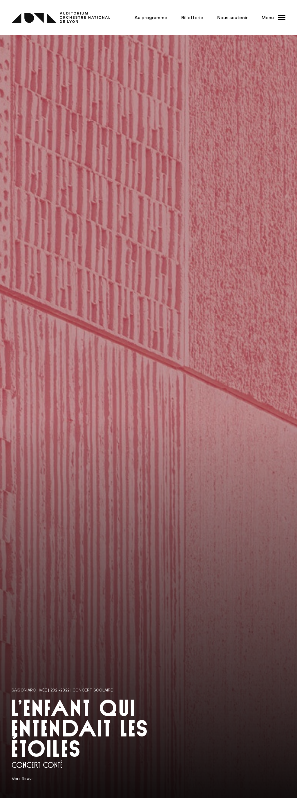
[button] (271, 17)
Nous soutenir (232, 17)
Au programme (151, 17)
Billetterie (192, 17)
